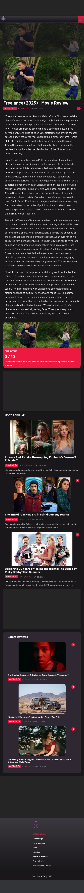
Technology (38, 838)
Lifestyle (37, 852)
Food (35, 847)
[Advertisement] (28, 7)
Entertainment (39, 843)
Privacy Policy (38, 861)
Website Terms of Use (42, 865)
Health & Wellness (40, 856)
